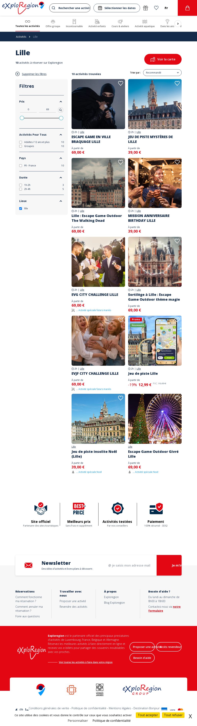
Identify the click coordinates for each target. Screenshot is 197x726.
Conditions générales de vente (49, 708)
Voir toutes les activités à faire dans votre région (86, 662)
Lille (82, 132)
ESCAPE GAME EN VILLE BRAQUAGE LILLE (91, 139)
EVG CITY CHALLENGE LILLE (95, 294)
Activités (21, 36)
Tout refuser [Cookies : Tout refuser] (173, 715)
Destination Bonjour (147, 708)
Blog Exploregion (114, 602)
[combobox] (70, 7)
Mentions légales (120, 708)
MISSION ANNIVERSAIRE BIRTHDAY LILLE (148, 218)
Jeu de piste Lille (143, 373)
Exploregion (111, 597)
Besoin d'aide (142, 658)
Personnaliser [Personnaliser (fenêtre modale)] (78, 720)
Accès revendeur (170, 647)
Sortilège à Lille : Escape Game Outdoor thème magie (154, 297)
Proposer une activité (73, 601)
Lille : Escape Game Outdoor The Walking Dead (97, 218)
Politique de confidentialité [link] (112, 720)
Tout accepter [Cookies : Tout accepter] (148, 715)
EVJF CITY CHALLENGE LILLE (95, 373)
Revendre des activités (73, 606)
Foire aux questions (27, 616)
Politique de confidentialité (89, 708)
